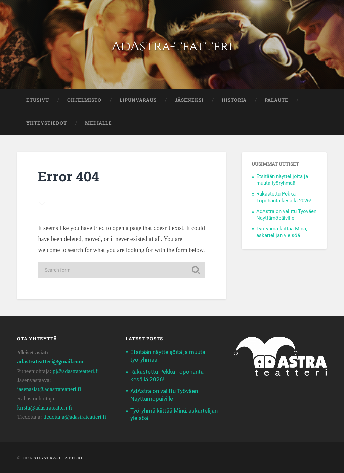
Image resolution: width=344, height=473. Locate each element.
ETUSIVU (37, 100)
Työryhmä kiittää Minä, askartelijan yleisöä (281, 232)
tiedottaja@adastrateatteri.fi (75, 417)
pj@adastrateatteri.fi (76, 371)
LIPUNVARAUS (138, 100)
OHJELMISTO (84, 100)
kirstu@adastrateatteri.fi (45, 407)
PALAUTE (276, 100)
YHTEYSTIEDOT (46, 123)
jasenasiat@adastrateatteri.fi (49, 389)
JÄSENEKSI (189, 100)
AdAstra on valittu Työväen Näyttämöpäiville (286, 214)
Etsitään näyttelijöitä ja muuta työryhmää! (282, 179)
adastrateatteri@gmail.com (50, 361)
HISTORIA (234, 100)
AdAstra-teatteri (172, 46)
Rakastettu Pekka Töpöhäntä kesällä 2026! (283, 197)
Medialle (98, 123)
